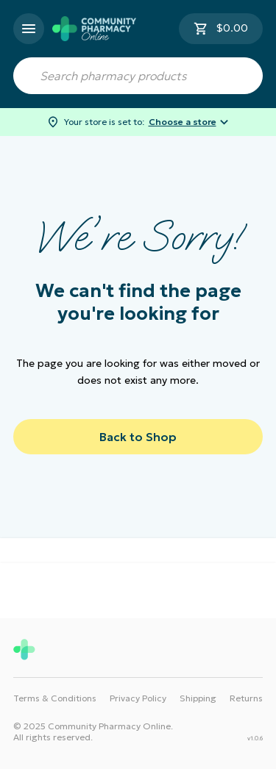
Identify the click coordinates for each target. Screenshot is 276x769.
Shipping (198, 698)
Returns (246, 698)
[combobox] (138, 75)
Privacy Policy (138, 698)
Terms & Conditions (54, 698)
